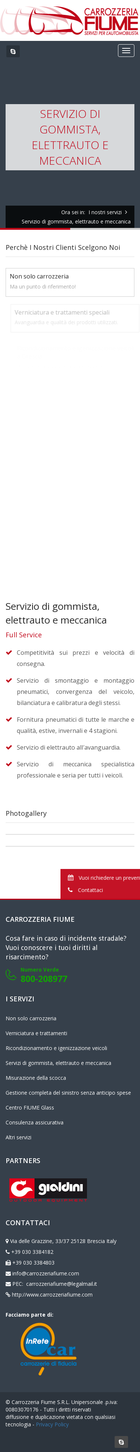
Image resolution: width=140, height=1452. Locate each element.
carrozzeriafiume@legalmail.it (61, 1283)
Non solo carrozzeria (31, 1018)
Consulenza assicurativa (34, 1122)
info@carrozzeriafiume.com (45, 1273)
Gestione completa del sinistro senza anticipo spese (68, 1092)
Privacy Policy (52, 1424)
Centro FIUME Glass (30, 1107)
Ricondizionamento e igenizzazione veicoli (56, 1048)
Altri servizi (18, 1137)
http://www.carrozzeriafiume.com (52, 1294)
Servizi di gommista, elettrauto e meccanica (58, 1062)
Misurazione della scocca (36, 1077)
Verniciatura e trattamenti (36, 1033)
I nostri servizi (105, 212)
